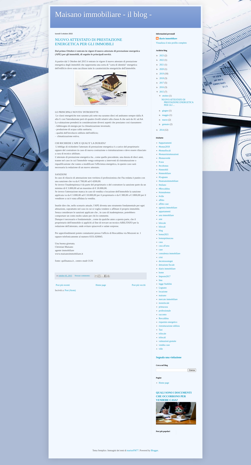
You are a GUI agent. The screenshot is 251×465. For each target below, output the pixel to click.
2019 (162, 73)
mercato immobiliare (168, 299)
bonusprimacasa (166, 238)
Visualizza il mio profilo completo (171, 43)
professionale (165, 311)
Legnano (163, 288)
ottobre (165, 96)
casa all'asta (164, 246)
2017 (162, 83)
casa (161, 242)
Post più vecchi (139, 285)
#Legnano (163, 177)
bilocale (162, 223)
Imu (161, 280)
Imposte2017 (165, 276)
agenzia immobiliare (168, 207)
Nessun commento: (83, 276)
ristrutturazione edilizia (169, 326)
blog (161, 230)
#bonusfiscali (165, 150)
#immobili (163, 169)
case (161, 249)
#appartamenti (165, 143)
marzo (165, 120)
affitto (161, 200)
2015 (162, 92)
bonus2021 (164, 234)
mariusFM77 (132, 450)
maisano (162, 295)
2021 (162, 64)
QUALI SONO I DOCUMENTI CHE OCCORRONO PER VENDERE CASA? (174, 396)
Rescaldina (164, 318)
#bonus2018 (164, 147)
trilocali (162, 337)
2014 (162, 130)
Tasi (161, 330)
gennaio (166, 124)
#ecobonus (163, 166)
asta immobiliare (166, 215)
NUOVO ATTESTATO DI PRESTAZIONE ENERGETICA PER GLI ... (177, 102)
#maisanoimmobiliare (168, 181)
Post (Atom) (70, 290)
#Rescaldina (164, 189)
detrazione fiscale (167, 265)
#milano (162, 185)
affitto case (164, 204)
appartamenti (165, 211)
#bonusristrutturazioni (169, 154)
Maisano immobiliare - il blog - (103, 14)
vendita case (164, 345)
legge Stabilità (165, 284)
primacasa (163, 307)
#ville (161, 196)
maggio (165, 115)
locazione (163, 291)
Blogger (154, 450)
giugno (165, 110)
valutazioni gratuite (167, 341)
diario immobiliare (168, 38)
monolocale (164, 303)
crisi (161, 257)
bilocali (162, 227)
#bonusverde (164, 158)
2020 (162, 69)
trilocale (162, 333)
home (161, 272)
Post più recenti (63, 285)
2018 (162, 78)
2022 (162, 60)
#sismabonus (164, 192)
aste (160, 219)
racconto (163, 314)
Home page (101, 285)
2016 (162, 87)
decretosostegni (166, 261)
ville (161, 349)
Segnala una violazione (168, 357)
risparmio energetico (168, 322)
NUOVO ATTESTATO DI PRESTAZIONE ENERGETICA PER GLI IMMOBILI (88, 42)
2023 (162, 55)
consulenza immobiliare (169, 253)
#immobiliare (165, 173)
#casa (161, 162)
